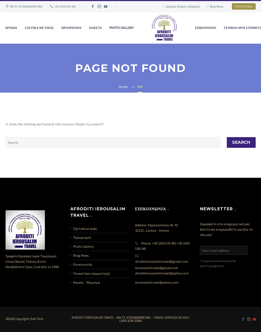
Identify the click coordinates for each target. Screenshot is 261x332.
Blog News (216, 6)
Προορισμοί (82, 237)
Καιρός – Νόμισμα (86, 282)
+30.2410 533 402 (65, 6)
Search (241, 142)
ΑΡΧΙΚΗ (11, 28)
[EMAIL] (224, 250)
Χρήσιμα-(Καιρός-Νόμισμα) (183, 6)
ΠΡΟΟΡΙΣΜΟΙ (71, 28)
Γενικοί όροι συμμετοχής (91, 273)
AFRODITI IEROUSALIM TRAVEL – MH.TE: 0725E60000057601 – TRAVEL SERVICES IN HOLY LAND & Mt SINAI (130, 319)
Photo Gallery (83, 246)
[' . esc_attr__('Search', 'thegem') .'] (113, 142)
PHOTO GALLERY (121, 28)
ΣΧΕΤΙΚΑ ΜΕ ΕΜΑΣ (39, 28)
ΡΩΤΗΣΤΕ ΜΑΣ (244, 6)
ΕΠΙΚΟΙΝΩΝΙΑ (205, 28)
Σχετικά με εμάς (85, 228)
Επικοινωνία (82, 264)
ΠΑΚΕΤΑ (95, 28)
